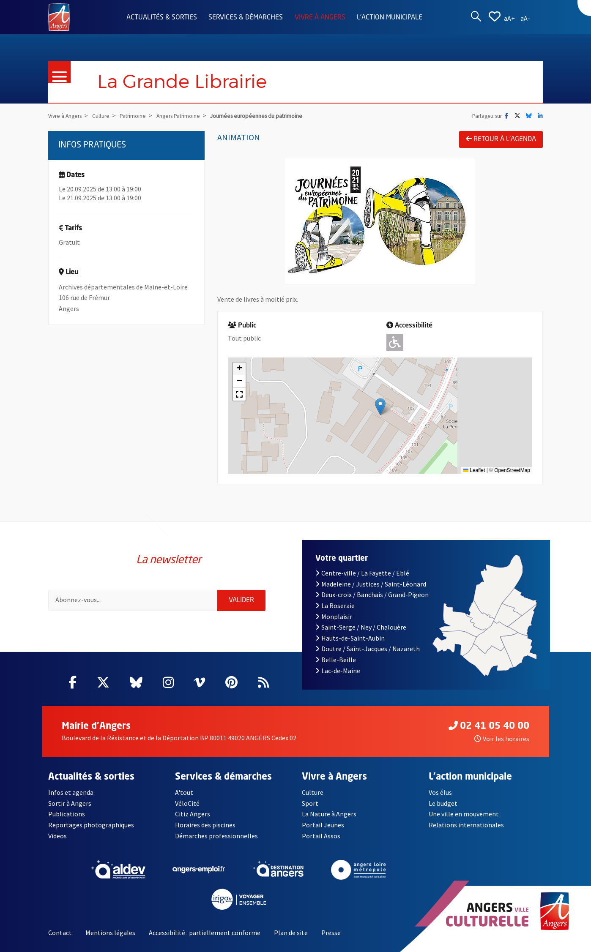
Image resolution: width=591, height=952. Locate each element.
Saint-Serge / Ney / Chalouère (360, 627)
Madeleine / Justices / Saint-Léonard (370, 584)
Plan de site (291, 932)
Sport (310, 803)
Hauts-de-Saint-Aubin (350, 638)
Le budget (443, 803)
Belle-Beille (335, 659)
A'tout (184, 792)
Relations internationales (466, 825)
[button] (380, 406)
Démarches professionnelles (216, 836)
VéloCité (187, 803)
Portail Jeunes (323, 825)
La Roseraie (335, 605)
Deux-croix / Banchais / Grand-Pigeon (372, 594)
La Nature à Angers (329, 814)
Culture (312, 792)
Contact (60, 932)
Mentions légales (110, 932)
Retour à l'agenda (501, 139)
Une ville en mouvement (464, 814)
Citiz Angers (192, 814)
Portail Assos (321, 836)
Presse (331, 932)
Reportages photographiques (91, 825)
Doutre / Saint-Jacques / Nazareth (367, 648)
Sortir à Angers (69, 803)
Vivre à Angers (320, 17)
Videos (57, 836)
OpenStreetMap (512, 470)
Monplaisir (333, 616)
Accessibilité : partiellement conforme (204, 932)
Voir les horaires (501, 738)
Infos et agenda (70, 792)
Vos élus (440, 792)
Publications (66, 814)
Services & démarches (245, 17)
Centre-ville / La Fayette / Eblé (362, 573)
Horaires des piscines (205, 825)
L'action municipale (389, 17)
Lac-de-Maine (337, 670)
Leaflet (474, 470)
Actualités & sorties (161, 17)
